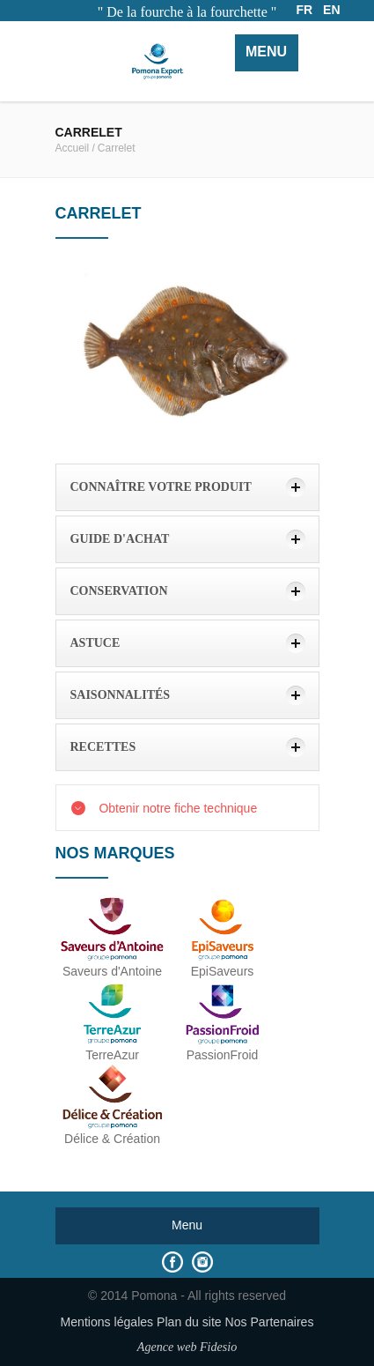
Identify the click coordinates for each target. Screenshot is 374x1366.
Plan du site (189, 1322)
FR (305, 10)
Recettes (103, 747)
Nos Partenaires (269, 1322)
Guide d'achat (120, 539)
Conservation (119, 591)
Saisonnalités (120, 695)
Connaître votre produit (161, 487)
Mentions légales (107, 1322)
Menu (266, 51)
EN (331, 10)
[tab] (187, 487)
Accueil (72, 148)
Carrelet (117, 148)
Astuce (95, 643)
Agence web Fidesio (187, 1347)
